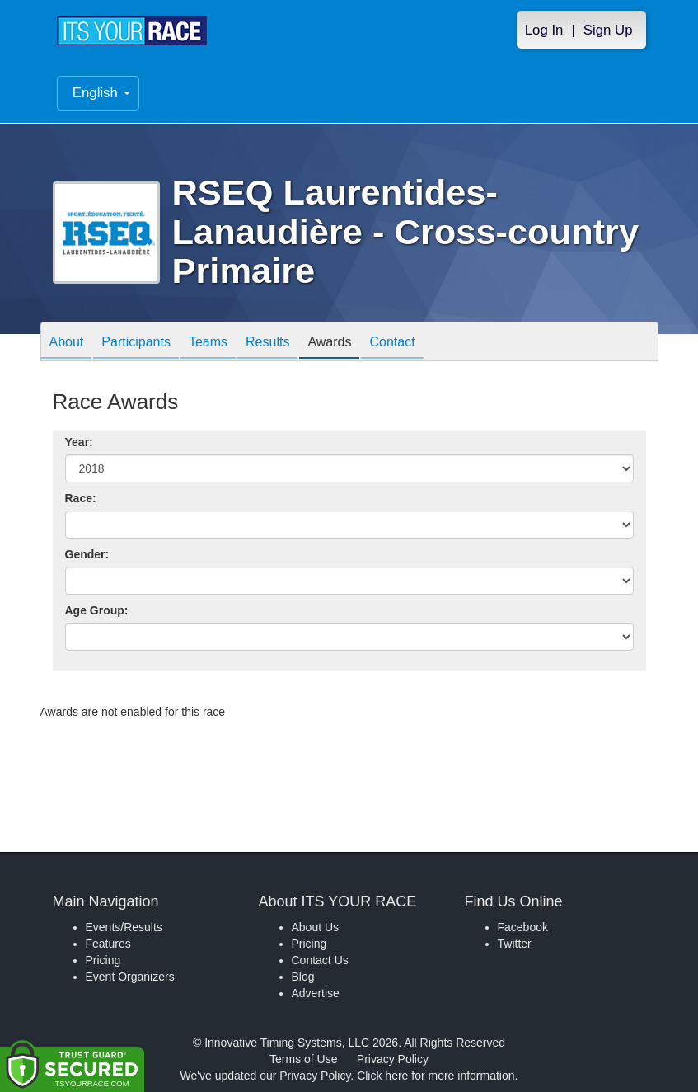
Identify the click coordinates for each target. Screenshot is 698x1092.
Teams (208, 343)
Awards (329, 343)
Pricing (103, 960)
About (66, 343)
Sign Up (608, 30)
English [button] (101, 93)
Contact (392, 343)
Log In (544, 30)
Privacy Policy (393, 1059)
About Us (316, 927)
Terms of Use (303, 1059)
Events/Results (124, 927)
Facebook (523, 927)
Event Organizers (130, 976)
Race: (80, 498)
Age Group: (97, 610)
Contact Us (320, 960)
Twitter (515, 943)
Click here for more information (435, 1075)
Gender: (87, 554)
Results (267, 343)
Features (108, 943)
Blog (303, 976)
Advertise (316, 993)
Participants (136, 343)
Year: (79, 442)
